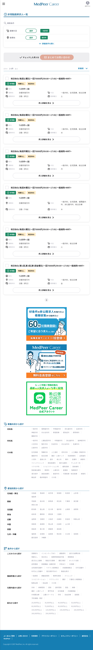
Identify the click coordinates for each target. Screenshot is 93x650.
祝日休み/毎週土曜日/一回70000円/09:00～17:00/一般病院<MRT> (41, 78)
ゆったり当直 (74, 560)
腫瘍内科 (34, 436)
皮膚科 (74, 459)
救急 (66, 587)
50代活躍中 (80, 568)
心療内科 (56, 470)
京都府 (42, 519)
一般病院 (34, 576)
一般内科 (34, 429)
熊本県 (59, 534)
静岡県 (42, 514)
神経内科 (34, 432)
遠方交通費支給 (74, 553)
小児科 (33, 459)
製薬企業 (34, 583)
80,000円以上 (63, 606)
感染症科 (66, 432)
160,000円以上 (79, 610)
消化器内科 (68, 429)
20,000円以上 (36, 603)
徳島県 (33, 529)
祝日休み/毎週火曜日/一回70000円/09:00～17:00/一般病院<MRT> (41, 229)
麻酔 (73, 587)
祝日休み (44, 557)
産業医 (65, 470)
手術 (59, 594)
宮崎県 (76, 534)
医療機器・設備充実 (48, 564)
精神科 (47, 470)
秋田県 (67, 493)
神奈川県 (34, 505)
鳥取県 (33, 524)
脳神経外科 (82, 440)
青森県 (42, 493)
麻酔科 (82, 459)
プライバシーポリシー (49, 636)
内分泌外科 (65, 444)
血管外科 (44, 448)
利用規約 (34, 636)
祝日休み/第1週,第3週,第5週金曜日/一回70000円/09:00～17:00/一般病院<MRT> (47, 265)
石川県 (50, 509)
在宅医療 (34, 452)
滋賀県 (33, 519)
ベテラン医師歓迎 (52, 568)
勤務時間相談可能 (57, 557)
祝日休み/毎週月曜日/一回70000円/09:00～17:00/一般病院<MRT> (41, 151)
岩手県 (50, 493)
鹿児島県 (34, 537)
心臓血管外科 (46, 440)
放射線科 (75, 466)
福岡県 (33, 534)
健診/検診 (62, 560)
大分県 (67, 534)
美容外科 (56, 474)
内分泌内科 (45, 432)
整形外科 (44, 444)
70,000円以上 (49, 606)
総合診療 (44, 456)
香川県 (42, 529)
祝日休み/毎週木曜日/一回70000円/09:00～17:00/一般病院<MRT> (41, 187)
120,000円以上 (51, 610)
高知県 (59, 529)
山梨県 (67, 509)
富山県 (42, 509)
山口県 (67, 524)
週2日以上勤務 (36, 560)
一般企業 (44, 583)
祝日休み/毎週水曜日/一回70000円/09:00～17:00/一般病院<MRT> (41, 114)
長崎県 (50, 534)
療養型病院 (45, 576)
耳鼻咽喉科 (72, 456)
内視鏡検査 (72, 591)
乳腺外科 (76, 444)
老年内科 (64, 452)
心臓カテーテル (48, 594)
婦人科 (59, 459)
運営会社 (85, 636)
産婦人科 (43, 459)
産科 (51, 459)
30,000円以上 (49, 603)
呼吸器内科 (57, 429)
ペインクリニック (37, 463)
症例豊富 (34, 564)
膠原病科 (76, 432)
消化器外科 (70, 440)
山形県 (76, 493)
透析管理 (58, 587)
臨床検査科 (44, 477)
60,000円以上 (36, 606)
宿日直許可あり (51, 571)
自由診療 (68, 594)
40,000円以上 (63, 603)
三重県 (59, 514)
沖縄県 (43, 537)
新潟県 (33, 509)
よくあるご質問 (9, 636)
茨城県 (33, 501)
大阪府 (50, 519)
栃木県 (42, 501)
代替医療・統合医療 (70, 474)
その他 (53, 477)
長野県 (76, 509)
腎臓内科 (44, 452)
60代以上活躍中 (37, 571)
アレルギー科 (75, 463)
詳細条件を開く (46, 43)
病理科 (83, 474)
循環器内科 (45, 429)
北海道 (33, 493)
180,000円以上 (36, 613)
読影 (49, 587)
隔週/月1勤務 (50, 560)
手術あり (62, 564)
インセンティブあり (48, 553)
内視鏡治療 (35, 594)
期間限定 (71, 557)
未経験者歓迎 (67, 568)
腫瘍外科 (34, 456)
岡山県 (50, 524)
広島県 (59, 524)
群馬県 (50, 501)
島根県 (42, 524)
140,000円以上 (65, 610)
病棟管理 (41, 587)
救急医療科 (52, 463)
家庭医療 (56, 432)
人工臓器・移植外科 (78, 452)
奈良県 (67, 519)
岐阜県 (33, 514)
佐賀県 (42, 534)
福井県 (59, 509)
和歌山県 (77, 519)
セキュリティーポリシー (69, 636)
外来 (33, 587)
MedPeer (7, 638)
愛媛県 (50, 529)
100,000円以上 (36, 610)
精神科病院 (57, 576)
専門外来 (51, 591)
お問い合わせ (23, 636)
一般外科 (34, 440)
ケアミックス (54, 579)
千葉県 (67, 501)
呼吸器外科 (58, 440)
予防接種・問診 (36, 598)
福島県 (33, 497)
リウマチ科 (35, 466)
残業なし (34, 557)
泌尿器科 (82, 456)
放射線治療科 (36, 470)
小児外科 (34, 444)
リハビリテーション (38, 579)
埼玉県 (59, 501)
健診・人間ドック (57, 456)
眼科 (66, 459)
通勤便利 (62, 553)
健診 (63, 579)
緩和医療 (65, 466)
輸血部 (33, 477)
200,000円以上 (51, 613)
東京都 (76, 501)
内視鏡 (71, 564)
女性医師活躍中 (36, 568)
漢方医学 (34, 474)
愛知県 (50, 514)
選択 (31, 30)
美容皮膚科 (45, 474)
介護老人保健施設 (75, 579)
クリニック (68, 576)
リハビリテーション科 (51, 466)
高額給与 (34, 553)
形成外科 (54, 444)
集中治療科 (63, 463)
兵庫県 (59, 519)
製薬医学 (74, 470)
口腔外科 (34, 448)
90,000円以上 (76, 606)
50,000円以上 (76, 603)
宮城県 (59, 493)
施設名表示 (65, 571)
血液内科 (79, 429)
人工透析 (54, 452)
